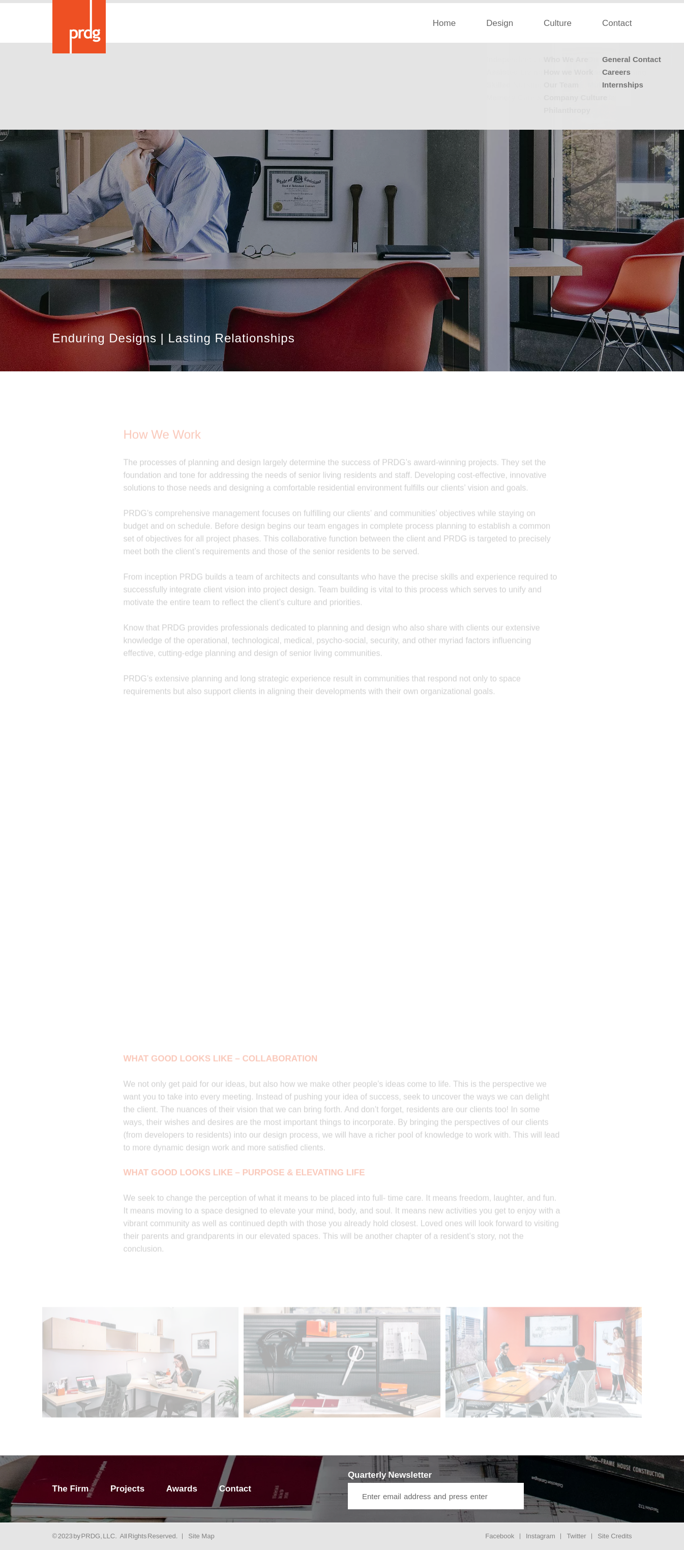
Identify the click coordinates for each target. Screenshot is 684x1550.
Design (499, 23)
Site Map (201, 1536)
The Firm (70, 1489)
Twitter (576, 1536)
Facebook (499, 1536)
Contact (617, 23)
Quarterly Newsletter (390, 1475)
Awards (181, 1489)
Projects (127, 1489)
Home (444, 23)
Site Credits (615, 1536)
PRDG (91, 1536)
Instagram (540, 1536)
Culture (558, 23)
